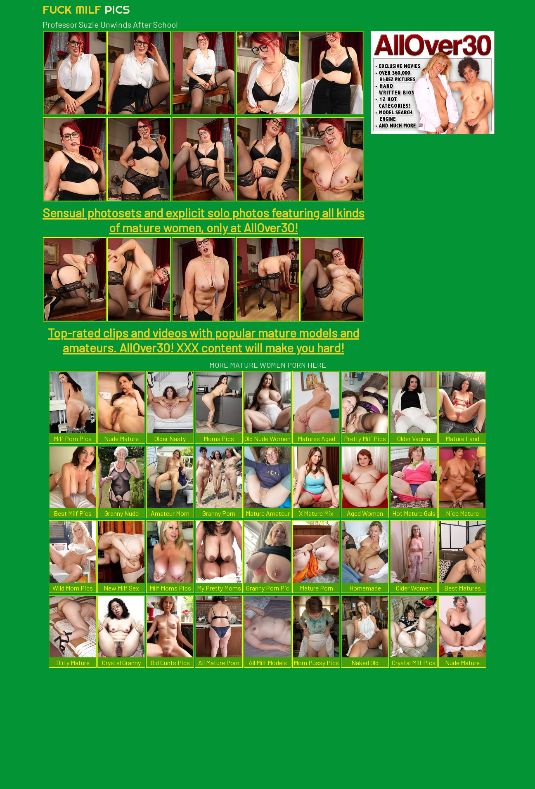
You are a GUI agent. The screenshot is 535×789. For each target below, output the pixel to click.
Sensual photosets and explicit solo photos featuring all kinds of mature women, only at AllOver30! (204, 220)
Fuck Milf (86, 9)
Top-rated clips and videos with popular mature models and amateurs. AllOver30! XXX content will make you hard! (203, 340)
